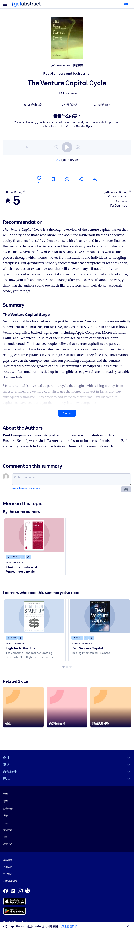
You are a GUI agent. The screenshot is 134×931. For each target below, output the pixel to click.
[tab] (63, 667)
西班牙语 (7, 808)
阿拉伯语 (7, 844)
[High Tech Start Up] (34, 616)
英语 (5, 794)
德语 (5, 801)
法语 (5, 837)
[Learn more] (24, 191)
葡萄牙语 (7, 829)
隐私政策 (7, 859)
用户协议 (7, 873)
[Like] (39, 179)
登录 (58, 160)
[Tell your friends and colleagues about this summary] (80, 179)
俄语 (5, 815)
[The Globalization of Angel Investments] (34, 535)
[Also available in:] (94, 179)
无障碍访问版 (10, 881)
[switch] (67, 147)
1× (27, 147)
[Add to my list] (67, 179)
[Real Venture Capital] (100, 616)
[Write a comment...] (71, 479)
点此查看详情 (69, 926)
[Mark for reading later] (53, 179)
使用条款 (7, 866)
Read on (67, 413)
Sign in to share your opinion (26, 488)
